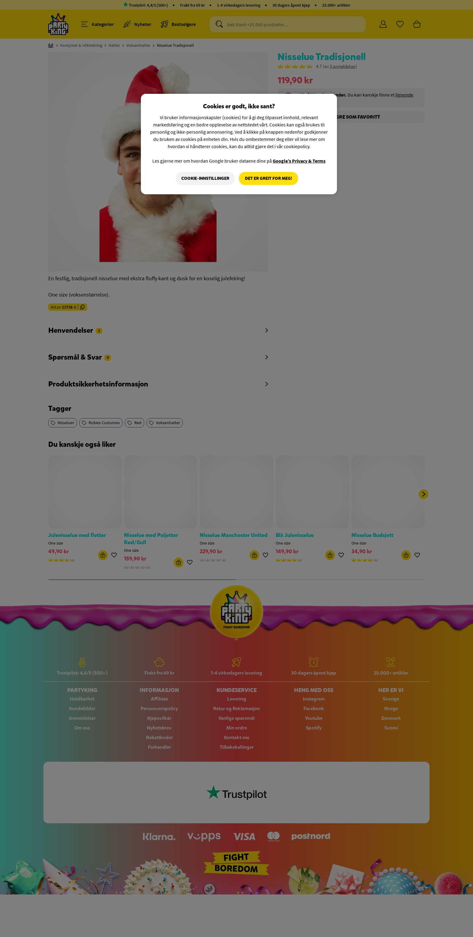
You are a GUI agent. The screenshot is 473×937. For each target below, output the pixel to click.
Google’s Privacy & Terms (299, 161)
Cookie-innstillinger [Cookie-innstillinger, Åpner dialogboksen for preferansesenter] (205, 178)
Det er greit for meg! (268, 178)
